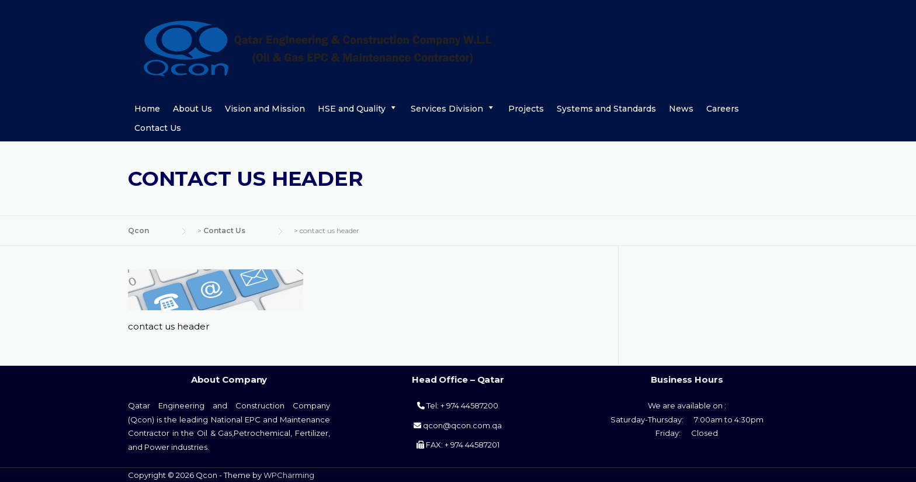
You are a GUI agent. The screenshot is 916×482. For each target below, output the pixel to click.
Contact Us (157, 128)
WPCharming (288, 475)
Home (147, 108)
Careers (722, 108)
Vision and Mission (265, 108)
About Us (192, 108)
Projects (526, 108)
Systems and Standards (606, 108)
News (681, 108)
